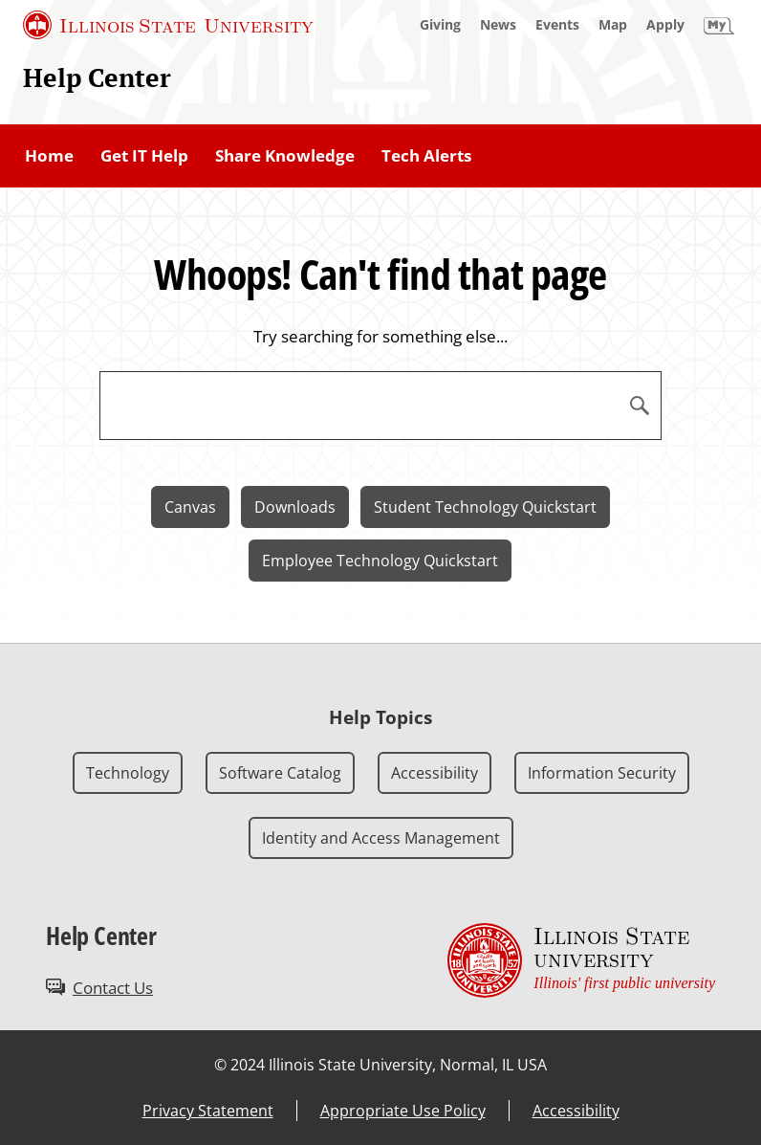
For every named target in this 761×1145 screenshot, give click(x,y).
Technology (127, 772)
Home (49, 154)
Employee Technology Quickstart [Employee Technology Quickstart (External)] (380, 560)
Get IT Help (144, 154)
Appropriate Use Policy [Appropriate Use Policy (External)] (403, 1110)
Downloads (295, 506)
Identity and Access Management (381, 837)
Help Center (97, 77)
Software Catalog (280, 772)
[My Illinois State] (719, 25)
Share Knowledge (285, 154)
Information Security (602, 772)
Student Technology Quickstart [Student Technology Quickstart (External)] (485, 506)
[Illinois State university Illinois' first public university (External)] (581, 960)
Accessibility (434, 772)
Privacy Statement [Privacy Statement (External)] (207, 1110)
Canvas (190, 506)
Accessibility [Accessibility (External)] (576, 1110)
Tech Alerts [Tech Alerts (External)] (426, 154)
